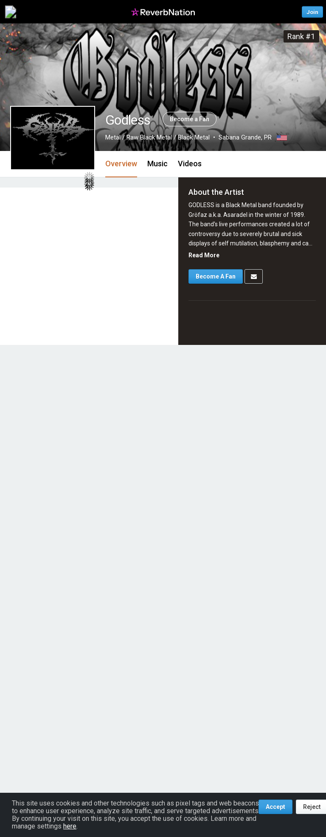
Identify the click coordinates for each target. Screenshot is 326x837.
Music (157, 163)
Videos (190, 163)
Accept (275, 806)
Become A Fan (216, 276)
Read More (203, 255)
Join (312, 12)
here (69, 826)
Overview (121, 163)
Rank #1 (301, 36)
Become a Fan (189, 119)
